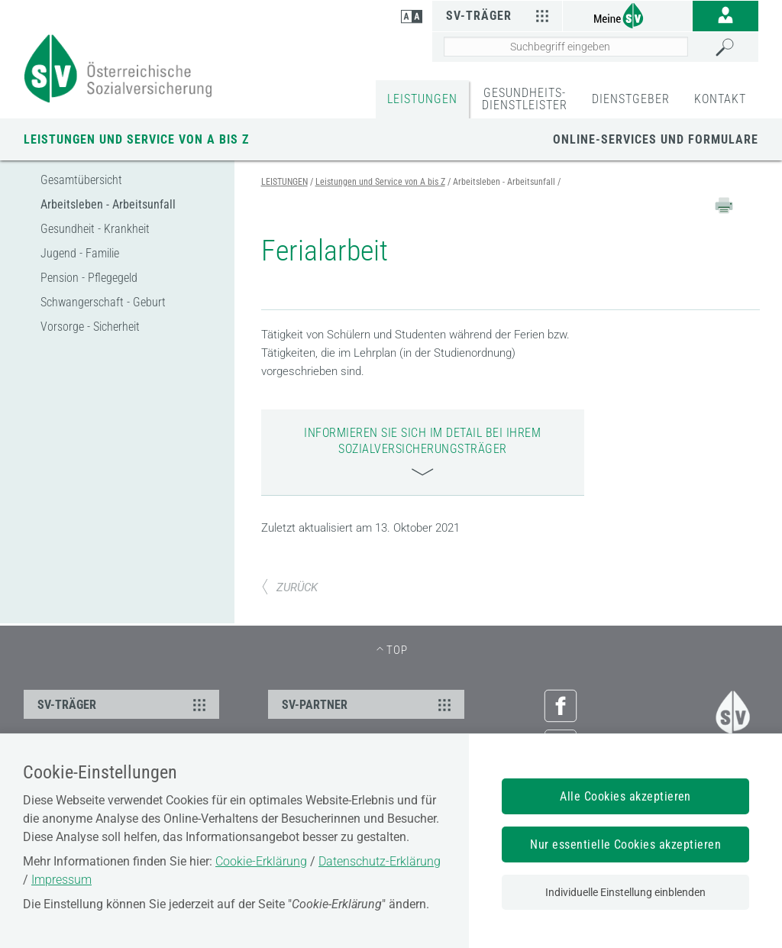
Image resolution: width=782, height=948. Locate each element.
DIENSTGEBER (631, 99)
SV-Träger (500, 15)
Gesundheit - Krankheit (95, 229)
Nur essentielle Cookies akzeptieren (625, 844)
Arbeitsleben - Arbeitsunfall (108, 204)
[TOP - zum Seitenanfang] (391, 650)
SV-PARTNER (368, 704)
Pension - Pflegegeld (88, 277)
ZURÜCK (289, 587)
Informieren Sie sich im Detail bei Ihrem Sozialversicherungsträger (422, 450)
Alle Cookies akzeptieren (625, 796)
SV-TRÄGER (123, 704)
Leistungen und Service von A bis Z (136, 139)
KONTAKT (720, 99)
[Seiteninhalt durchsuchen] (566, 47)
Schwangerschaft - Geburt (103, 302)
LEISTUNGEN (422, 99)
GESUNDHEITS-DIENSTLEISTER (524, 99)
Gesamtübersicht (81, 180)
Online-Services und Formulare (655, 139)
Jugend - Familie (79, 253)
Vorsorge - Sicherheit (90, 326)
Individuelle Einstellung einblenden (625, 892)
